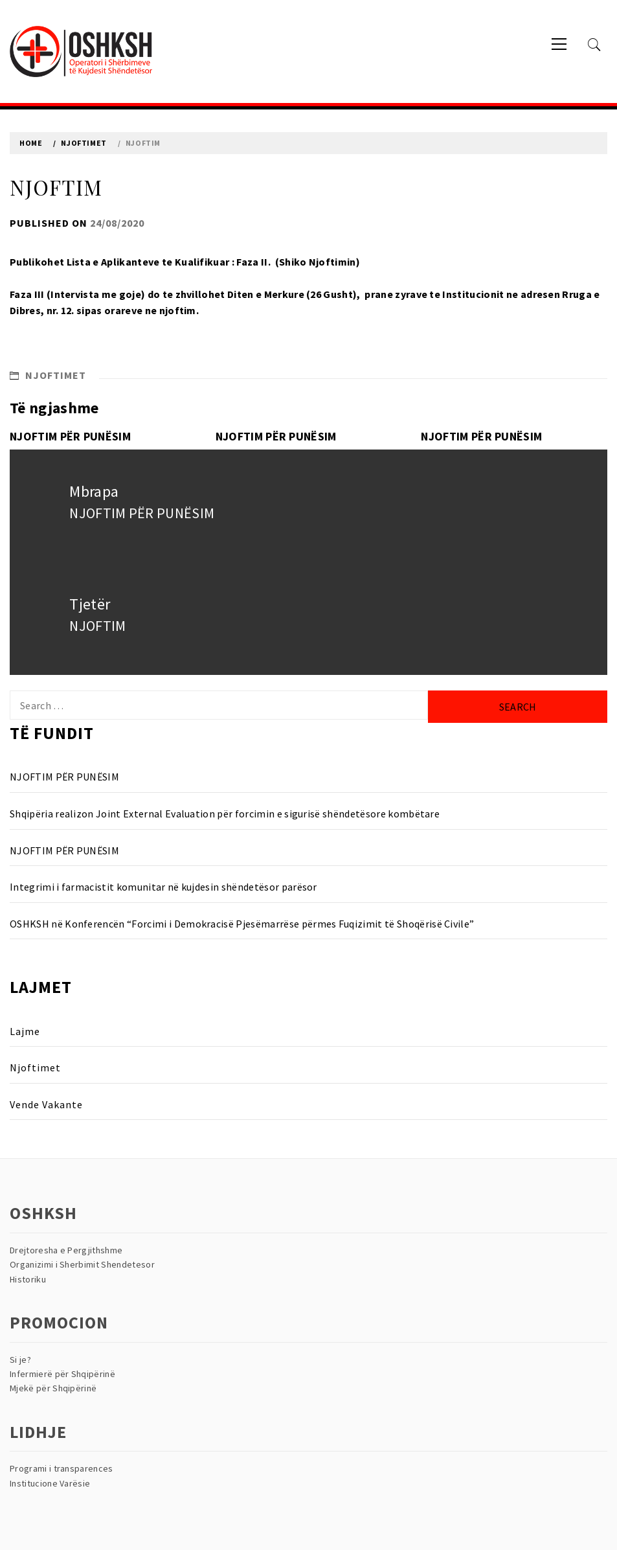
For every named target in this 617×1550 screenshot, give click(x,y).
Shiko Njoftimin (317, 261)
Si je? (20, 1359)
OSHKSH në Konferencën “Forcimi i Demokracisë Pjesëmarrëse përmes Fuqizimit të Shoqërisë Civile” (242, 923)
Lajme (25, 1031)
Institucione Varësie (50, 1483)
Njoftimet (55, 375)
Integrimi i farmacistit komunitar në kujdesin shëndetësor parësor (163, 886)
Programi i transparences (61, 1468)
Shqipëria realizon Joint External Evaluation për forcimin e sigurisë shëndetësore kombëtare (225, 813)
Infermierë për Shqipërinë (62, 1374)
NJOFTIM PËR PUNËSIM (70, 436)
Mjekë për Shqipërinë (53, 1388)
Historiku (28, 1279)
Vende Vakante (46, 1104)
